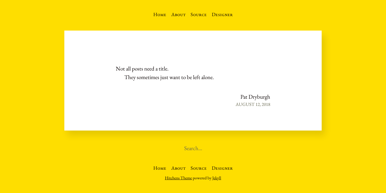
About (178, 14)
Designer (222, 14)
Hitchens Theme (178, 178)
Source (199, 14)
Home (159, 14)
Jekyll (216, 178)
